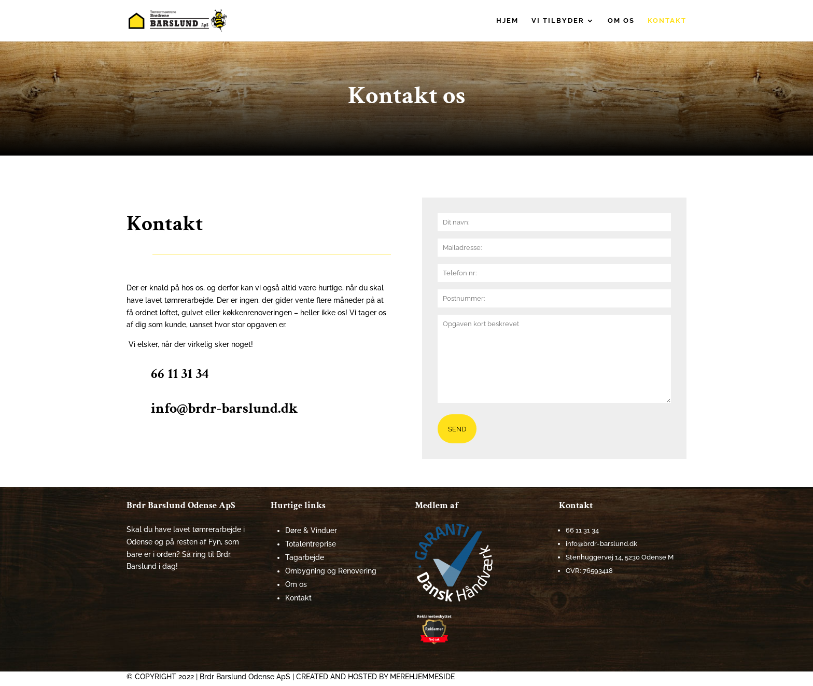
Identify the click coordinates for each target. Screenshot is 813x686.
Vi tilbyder (557, 20)
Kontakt (667, 20)
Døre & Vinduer (311, 530)
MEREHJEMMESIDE (422, 677)
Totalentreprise (310, 544)
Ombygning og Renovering (330, 571)
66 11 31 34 (179, 373)
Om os (621, 20)
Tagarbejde (304, 557)
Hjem (507, 20)
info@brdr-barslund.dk (224, 408)
